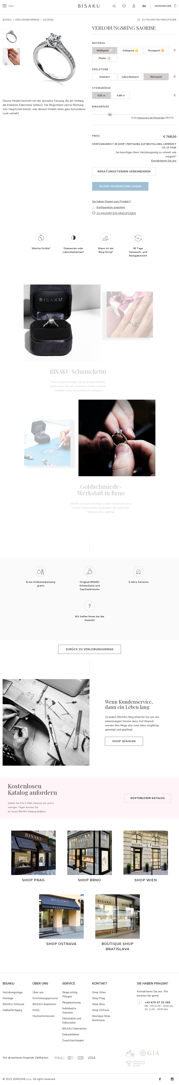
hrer (77, 1034)
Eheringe (8, 998)
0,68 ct (121, 95)
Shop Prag (98, 998)
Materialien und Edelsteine (71, 1021)
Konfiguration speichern (110, 207)
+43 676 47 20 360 (157, 1002)
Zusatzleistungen (73, 1040)
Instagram (172, 1079)
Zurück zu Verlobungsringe (90, 649)
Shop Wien (99, 992)
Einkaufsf (67, 1034)
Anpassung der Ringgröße (150, 117)
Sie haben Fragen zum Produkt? (111, 201)
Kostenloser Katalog (148, 798)
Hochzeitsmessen (44, 1016)
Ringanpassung (71, 1002)
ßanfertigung (14, 1010)
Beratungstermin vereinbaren (124, 171)
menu (12, 5)
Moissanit (156, 77)
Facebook (159, 1079)
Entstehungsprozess (45, 998)
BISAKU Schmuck (13, 1004)
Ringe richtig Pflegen (69, 994)
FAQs (36, 1010)
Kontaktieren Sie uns (163, 161)
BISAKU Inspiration (44, 1004)
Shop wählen (124, 741)
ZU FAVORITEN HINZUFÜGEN (159, 19)
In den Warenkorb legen (120, 186)
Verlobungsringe (27, 19)
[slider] (110, 114)
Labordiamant (130, 77)
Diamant (104, 77)
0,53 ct (101, 95)
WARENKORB (163, 6)
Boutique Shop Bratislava (101, 1018)
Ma (4, 1010)
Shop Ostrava (100, 1010)
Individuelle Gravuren (69, 1010)
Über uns (38, 992)
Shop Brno (98, 1004)
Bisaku (7, 19)
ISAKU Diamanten (75, 1028)
